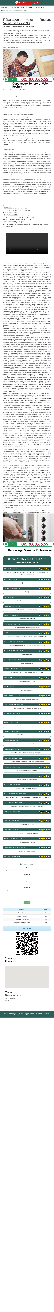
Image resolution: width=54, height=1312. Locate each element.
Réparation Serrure (19, 1015)
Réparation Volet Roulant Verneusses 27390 (27, 243)
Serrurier (9, 992)
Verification (27, 868)
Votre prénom (27, 881)
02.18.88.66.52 (23, 2)
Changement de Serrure (10, 1013)
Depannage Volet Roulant (43, 1013)
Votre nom (27, 874)
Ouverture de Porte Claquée (26, 1013)
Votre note (27, 887)
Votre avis (27, 894)
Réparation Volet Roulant (33, 1015)
